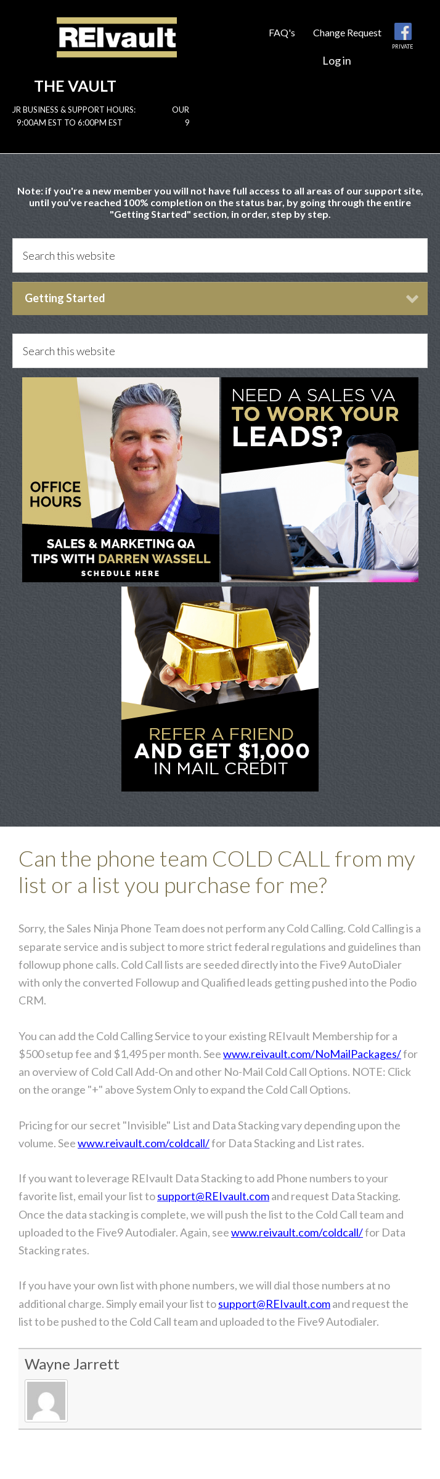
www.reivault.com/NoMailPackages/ (312, 1053)
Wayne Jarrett (72, 1364)
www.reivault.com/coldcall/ (144, 1143)
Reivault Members (117, 47)
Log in (336, 60)
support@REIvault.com (213, 1196)
